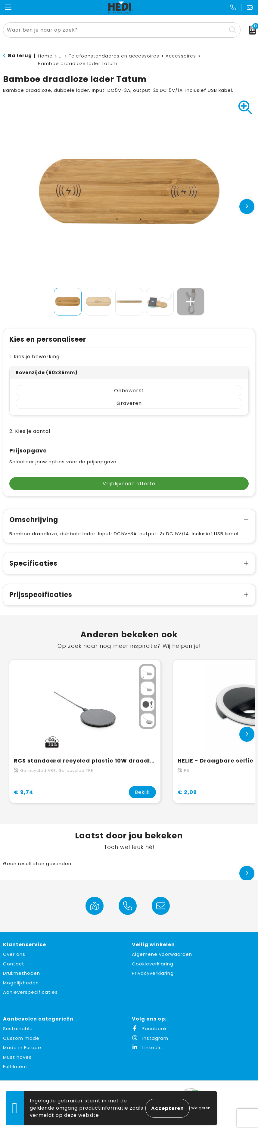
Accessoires (181, 56)
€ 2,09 (187, 792)
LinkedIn (147, 1047)
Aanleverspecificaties (30, 992)
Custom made (21, 1038)
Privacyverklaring (153, 973)
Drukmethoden (21, 973)
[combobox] (115, 30)
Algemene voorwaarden (162, 954)
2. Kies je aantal (29, 431)
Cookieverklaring (152, 964)
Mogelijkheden (21, 983)
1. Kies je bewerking (34, 356)
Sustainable (18, 1028)
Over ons (14, 954)
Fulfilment (15, 1066)
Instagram (150, 1038)
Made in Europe (22, 1047)
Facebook (149, 1028)
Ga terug (20, 55)
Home (45, 56)
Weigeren (201, 1108)
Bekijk (142, 792)
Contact (13, 964)
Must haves (17, 1057)
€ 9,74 (23, 792)
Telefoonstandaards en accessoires (114, 56)
